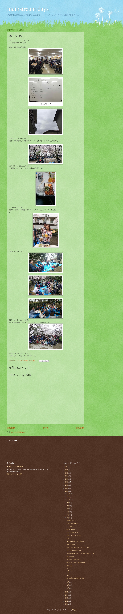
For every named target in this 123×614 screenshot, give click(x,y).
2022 (66, 473)
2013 (66, 598)
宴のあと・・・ (72, 566)
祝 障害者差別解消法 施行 (76, 578)
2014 (66, 595)
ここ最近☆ (70, 526)
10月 (68, 499)
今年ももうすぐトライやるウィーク (78, 547)
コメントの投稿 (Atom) (18, 432)
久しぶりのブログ (72, 532)
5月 (68, 515)
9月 (68, 503)
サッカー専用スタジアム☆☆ (76, 541)
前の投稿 (80, 428)
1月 (68, 588)
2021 (66, 476)
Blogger (74, 610)
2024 (66, 467)
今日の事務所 (71, 529)
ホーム (46, 428)
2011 (66, 604)
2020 (66, 479)
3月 (68, 582)
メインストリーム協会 (16, 466)
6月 (68, 512)
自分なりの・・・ (72, 544)
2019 (66, 482)
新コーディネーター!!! (74, 559)
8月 (68, 506)
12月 (68, 493)
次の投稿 (11, 428)
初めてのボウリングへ (74, 535)
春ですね (69, 575)
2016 (66, 491)
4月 (68, 518)
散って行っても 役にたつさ (76, 562)
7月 (68, 509)
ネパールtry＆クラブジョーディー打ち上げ (80, 553)
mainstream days (28, 8)
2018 (66, 485)
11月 (68, 496)
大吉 (68, 538)
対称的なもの (71, 520)
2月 (68, 585)
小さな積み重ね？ (72, 523)
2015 (66, 592)
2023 (66, 470)
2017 (66, 488)
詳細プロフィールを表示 (14, 474)
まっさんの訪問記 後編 (74, 550)
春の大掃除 (70, 556)
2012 (66, 601)
